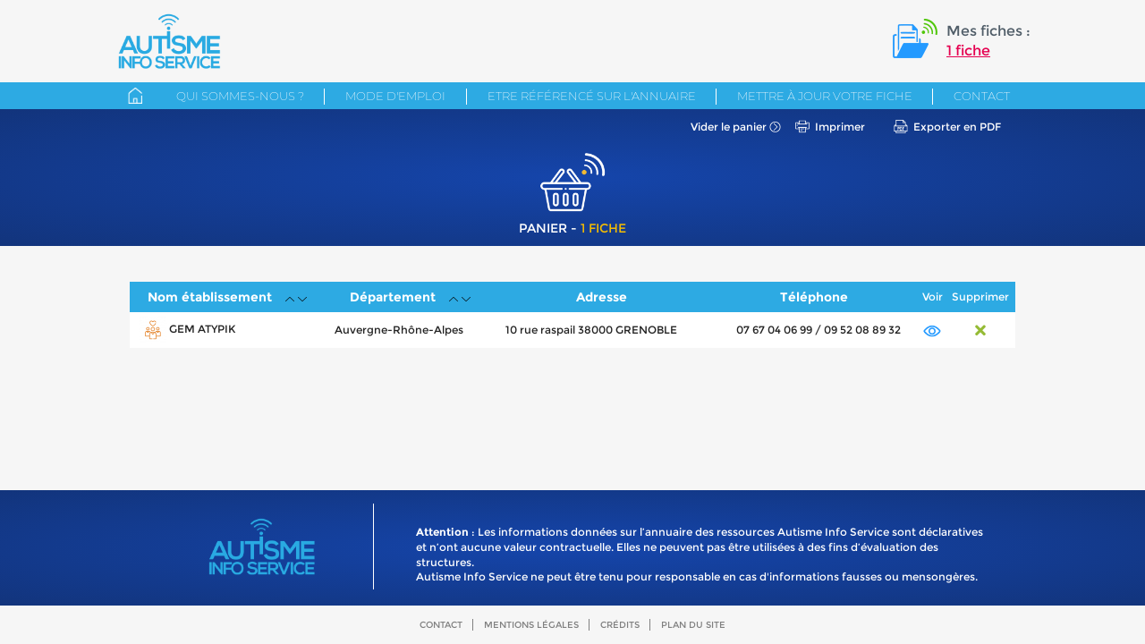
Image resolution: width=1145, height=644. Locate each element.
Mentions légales (531, 625)
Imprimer (840, 126)
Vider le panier (729, 126)
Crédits (620, 625)
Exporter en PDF (957, 126)
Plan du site (693, 625)
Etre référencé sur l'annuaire (592, 96)
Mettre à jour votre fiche (824, 96)
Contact (982, 96)
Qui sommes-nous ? (240, 96)
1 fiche (968, 50)
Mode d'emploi (395, 96)
